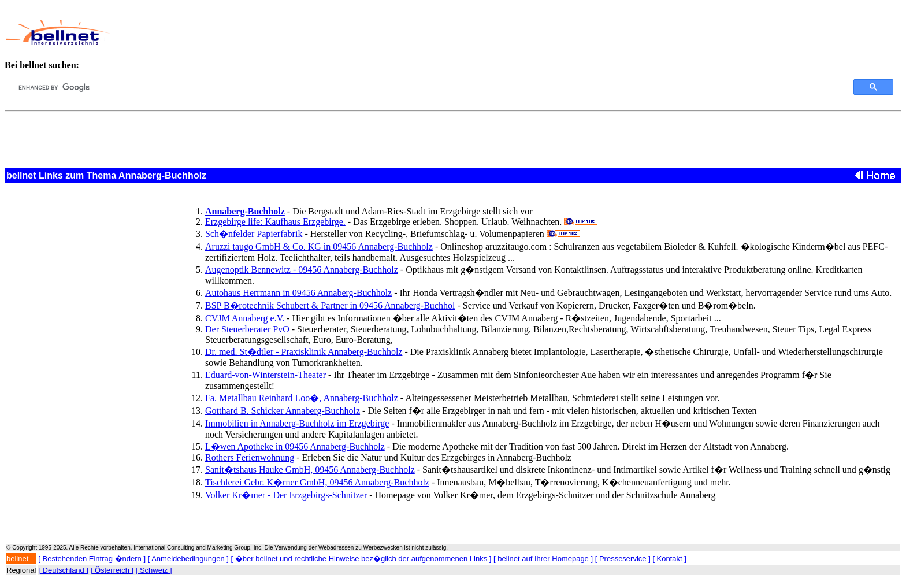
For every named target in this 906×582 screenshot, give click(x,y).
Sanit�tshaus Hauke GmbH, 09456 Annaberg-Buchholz (310, 470)
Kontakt (669, 558)
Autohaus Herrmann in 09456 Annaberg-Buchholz (298, 293)
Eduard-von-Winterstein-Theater (265, 375)
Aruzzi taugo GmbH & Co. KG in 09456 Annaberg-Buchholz (319, 246)
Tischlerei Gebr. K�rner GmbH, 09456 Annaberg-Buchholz (317, 482)
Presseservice (623, 558)
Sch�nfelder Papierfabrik (253, 234)
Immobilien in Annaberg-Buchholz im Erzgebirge (297, 423)
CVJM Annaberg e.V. (244, 318)
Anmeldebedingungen (188, 558)
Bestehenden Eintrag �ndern (92, 558)
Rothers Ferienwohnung (249, 457)
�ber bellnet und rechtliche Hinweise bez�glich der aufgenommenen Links (361, 558)
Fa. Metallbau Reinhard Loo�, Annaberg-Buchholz (301, 398)
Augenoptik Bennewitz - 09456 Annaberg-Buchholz (301, 270)
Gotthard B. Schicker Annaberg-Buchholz (282, 411)
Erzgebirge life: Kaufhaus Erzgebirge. (275, 222)
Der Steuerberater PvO (247, 329)
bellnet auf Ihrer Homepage (543, 558)
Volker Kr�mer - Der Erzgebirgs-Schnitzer (286, 495)
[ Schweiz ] (154, 570)
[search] (427, 87)
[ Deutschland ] (63, 570)
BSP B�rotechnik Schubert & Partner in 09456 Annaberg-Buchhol (330, 305)
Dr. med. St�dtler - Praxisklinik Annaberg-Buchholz (303, 352)
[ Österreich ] (112, 570)
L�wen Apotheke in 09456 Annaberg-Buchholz (295, 446)
